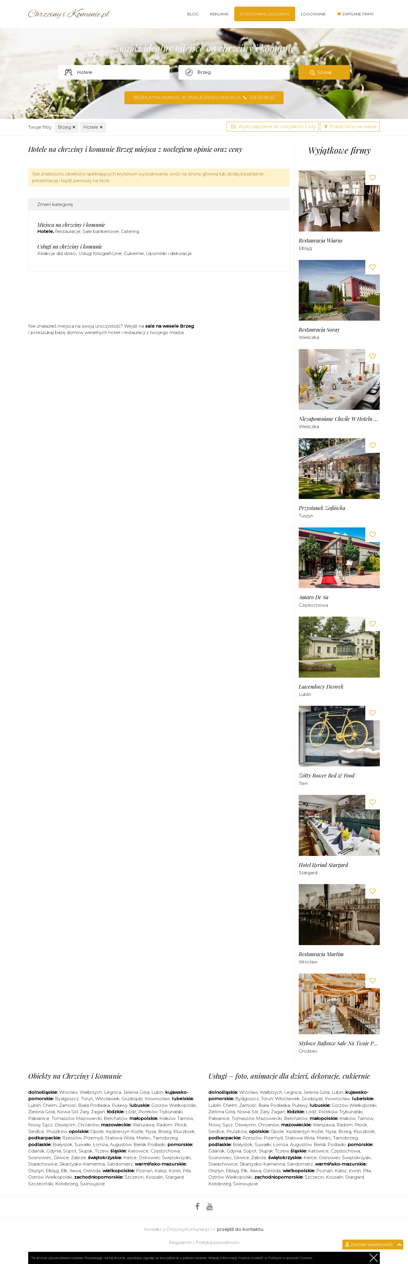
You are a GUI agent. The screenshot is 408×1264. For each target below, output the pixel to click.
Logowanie (313, 14)
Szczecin (134, 1177)
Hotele (93, 127)
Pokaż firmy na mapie (350, 126)
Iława (75, 1170)
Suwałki (82, 1144)
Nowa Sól (67, 1111)
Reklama (219, 14)
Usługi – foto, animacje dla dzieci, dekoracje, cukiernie (289, 1075)
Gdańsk (36, 1151)
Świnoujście (92, 1183)
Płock (180, 1124)
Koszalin (154, 1177)
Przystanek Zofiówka (322, 508)
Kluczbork (184, 1131)
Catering (130, 231)
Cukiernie (134, 253)
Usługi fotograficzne (100, 253)
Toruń (87, 1098)
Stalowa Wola (119, 1138)
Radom (164, 1124)
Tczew (101, 1151)
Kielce (130, 1157)
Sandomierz (120, 1164)
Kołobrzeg (66, 1183)
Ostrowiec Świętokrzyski (165, 1157)
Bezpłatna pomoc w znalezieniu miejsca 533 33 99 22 (204, 97)
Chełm (50, 1105)
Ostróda (92, 1170)
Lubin (157, 1092)
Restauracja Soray (319, 329)
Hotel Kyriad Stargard (323, 865)
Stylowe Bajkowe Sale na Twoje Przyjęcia (339, 1043)
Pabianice (38, 1118)
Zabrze (78, 1157)
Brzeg (67, 127)
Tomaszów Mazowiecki (76, 1118)
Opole (97, 1131)
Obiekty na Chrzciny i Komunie (75, 1075)
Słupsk (85, 1151)
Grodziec (308, 1051)
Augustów (120, 1144)
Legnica (112, 1092)
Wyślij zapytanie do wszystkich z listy (273, 126)
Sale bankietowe (101, 231)
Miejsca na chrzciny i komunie (71, 224)
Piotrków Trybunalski (160, 1111)
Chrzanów (88, 1124)
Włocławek (107, 1098)
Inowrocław (157, 1098)
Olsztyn (36, 1170)
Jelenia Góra (136, 1092)
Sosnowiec (40, 1157)
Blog (192, 14)
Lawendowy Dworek (321, 686)
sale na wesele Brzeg (169, 326)
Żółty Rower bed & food (327, 775)
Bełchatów (115, 1118)
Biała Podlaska (94, 1105)
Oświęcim (65, 1124)
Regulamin (180, 1242)
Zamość (67, 1105)
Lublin (305, 694)
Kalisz (161, 1170)
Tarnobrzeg (165, 1138)
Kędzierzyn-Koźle (124, 1131)
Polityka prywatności (217, 1242)
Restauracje (67, 231)
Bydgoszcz (67, 1098)
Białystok (62, 1144)
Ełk (64, 1170)
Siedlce (36, 1131)
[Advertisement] (159, 299)
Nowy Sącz (40, 1124)
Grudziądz (132, 1098)
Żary (84, 1111)
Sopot (69, 1151)
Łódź (131, 1111)
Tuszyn (306, 515)
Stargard (308, 872)
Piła (187, 1170)
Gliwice (61, 1157)
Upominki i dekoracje (169, 253)
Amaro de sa (313, 597)
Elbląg (305, 248)
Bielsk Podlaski (149, 1144)
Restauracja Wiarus (321, 240)
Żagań (98, 1111)
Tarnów (185, 1118)
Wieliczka (309, 337)
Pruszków (56, 1131)
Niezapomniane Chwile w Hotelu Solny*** (339, 419)
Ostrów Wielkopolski (50, 1177)
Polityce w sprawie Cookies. (290, 1258)
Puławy (119, 1105)
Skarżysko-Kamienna (82, 1164)
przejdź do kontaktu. (240, 1229)
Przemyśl (93, 1138)
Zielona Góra (41, 1111)
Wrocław (308, 962)
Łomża (100, 1144)
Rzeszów (71, 1138)
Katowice (138, 1151)
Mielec (143, 1138)
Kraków (167, 1118)
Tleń (303, 783)
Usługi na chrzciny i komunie (69, 246)
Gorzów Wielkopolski (173, 1105)
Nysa (150, 1131)
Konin (175, 1170)
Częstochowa (313, 605)
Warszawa (143, 1124)
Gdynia (53, 1151)
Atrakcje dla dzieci (56, 253)
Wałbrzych (91, 1092)
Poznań (144, 1170)
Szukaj (324, 72)
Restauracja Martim (321, 954)
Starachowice (43, 1164)
